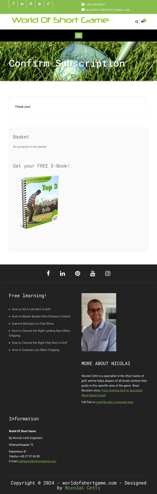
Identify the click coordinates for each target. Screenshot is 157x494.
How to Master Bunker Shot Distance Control (41, 316)
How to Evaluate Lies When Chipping (35, 350)
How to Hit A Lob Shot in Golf (31, 309)
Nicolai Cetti (81, 487)
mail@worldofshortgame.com (37, 461)
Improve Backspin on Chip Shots (33, 323)
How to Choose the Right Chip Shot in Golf (39, 343)
